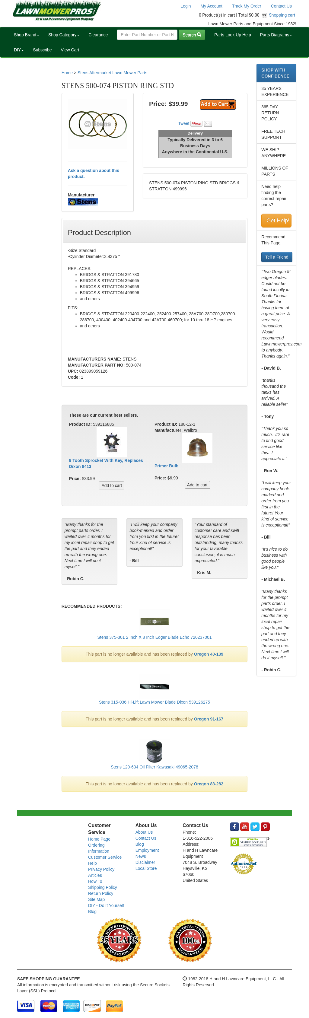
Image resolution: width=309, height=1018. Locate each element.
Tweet (183, 123)
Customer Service (105, 857)
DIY (19, 49)
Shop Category (63, 34)
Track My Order (246, 6)
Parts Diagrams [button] (276, 34)
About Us (144, 832)
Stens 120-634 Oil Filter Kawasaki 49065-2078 (154, 767)
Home (67, 72)
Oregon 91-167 (208, 719)
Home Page (99, 839)
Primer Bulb (166, 465)
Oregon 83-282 (208, 783)
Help (92, 863)
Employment (147, 850)
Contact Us (281, 6)
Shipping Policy (102, 887)
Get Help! (277, 221)
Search (192, 34)
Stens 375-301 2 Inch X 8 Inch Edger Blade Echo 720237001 (154, 637)
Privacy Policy (101, 869)
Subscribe (42, 49)
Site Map (96, 899)
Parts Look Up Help (232, 34)
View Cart (70, 49)
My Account (211, 6)
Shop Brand (26, 34)
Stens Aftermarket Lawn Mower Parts (112, 72)
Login (185, 6)
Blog (92, 911)
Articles (95, 875)
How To (95, 881)
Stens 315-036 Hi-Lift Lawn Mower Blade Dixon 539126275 (154, 702)
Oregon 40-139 (208, 654)
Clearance (98, 34)
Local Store (146, 868)
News (140, 856)
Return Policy (100, 893)
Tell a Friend (276, 257)
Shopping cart (282, 15)
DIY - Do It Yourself (106, 905)
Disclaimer (145, 862)
